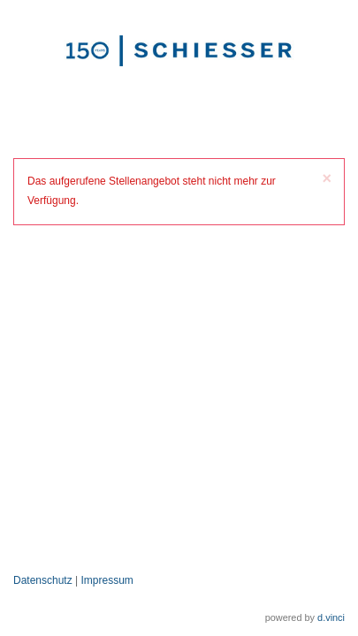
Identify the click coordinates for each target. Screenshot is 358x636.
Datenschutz (42, 580)
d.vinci (331, 617)
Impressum (107, 580)
